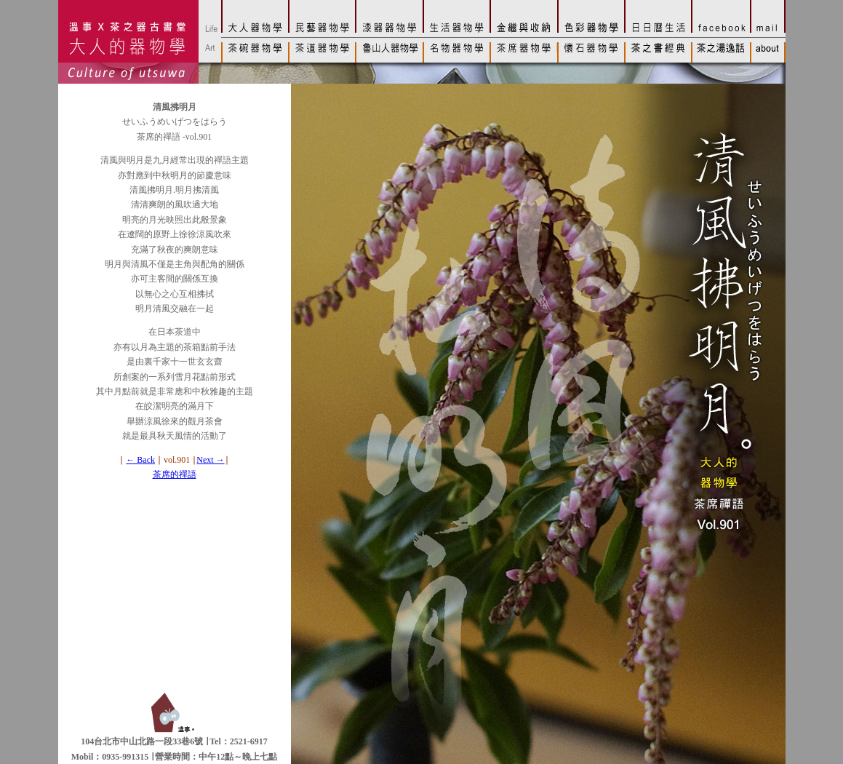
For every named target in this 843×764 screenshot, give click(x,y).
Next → (210, 460)
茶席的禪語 (174, 474)
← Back (140, 460)
